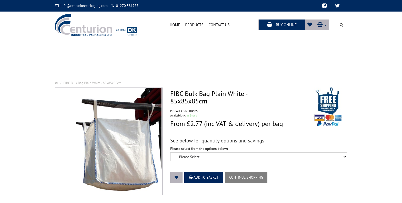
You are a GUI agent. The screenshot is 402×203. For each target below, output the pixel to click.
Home (175, 24)
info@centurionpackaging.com (81, 5)
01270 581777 (125, 5)
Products (194, 24)
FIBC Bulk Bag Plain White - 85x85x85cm (93, 83)
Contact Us (218, 24)
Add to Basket (204, 177)
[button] (322, 25)
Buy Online (282, 24)
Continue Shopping (246, 177)
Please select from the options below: (199, 148)
